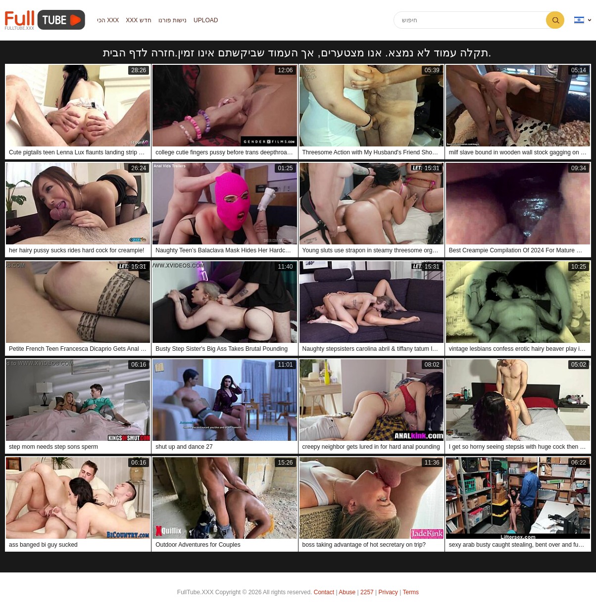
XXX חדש (138, 20)
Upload (206, 20)
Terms (410, 592)
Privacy (388, 592)
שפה (579, 20)
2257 (367, 592)
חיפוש (555, 20)
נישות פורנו (172, 20)
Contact (324, 592)
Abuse (347, 592)
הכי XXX (108, 20)
